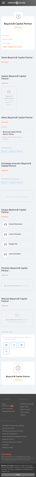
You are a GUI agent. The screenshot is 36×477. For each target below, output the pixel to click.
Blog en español (25, 409)
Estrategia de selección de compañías (13, 425)
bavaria (20, 151)
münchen (4, 151)
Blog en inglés (24, 406)
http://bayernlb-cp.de (12, 47)
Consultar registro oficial (7, 461)
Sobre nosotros (24, 412)
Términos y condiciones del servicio (12, 431)
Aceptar (18, 474)
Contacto (23, 415)
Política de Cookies (7, 447)
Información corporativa (27, 404)
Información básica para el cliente (12, 442)
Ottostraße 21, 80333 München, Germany (12, 138)
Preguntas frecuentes (8, 411)
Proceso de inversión (8, 428)
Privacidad (5, 444)
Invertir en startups (7, 408)
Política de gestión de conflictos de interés (14, 436)
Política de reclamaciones (9, 433)
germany (12, 151)
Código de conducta (8, 439)
